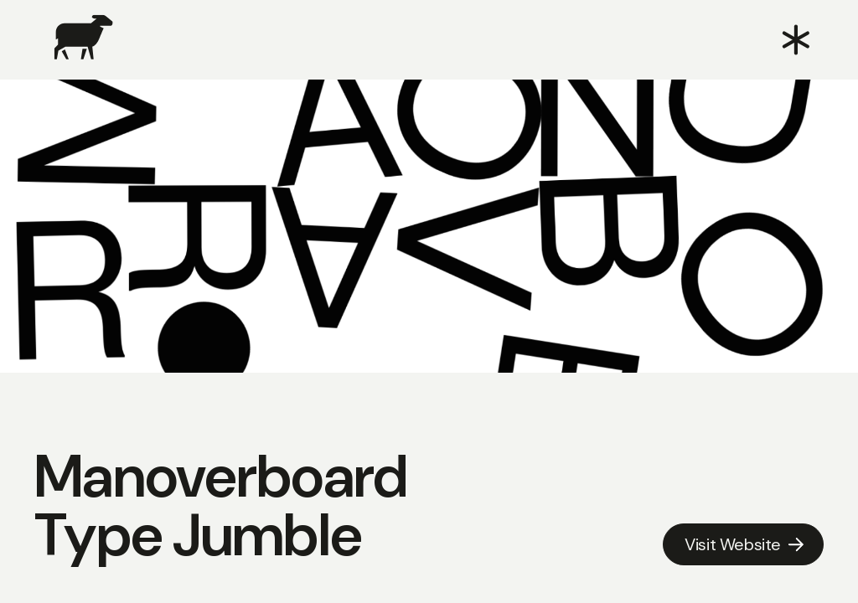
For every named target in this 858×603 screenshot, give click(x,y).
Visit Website (733, 544)
